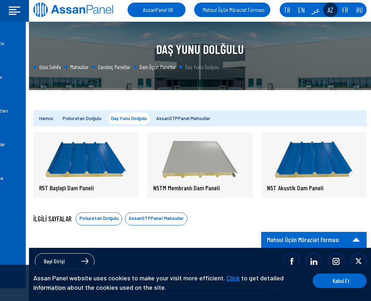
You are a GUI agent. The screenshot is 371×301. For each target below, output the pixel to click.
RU (359, 9)
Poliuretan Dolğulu (82, 118)
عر (316, 9)
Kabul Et (339, 280)
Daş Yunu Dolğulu (129, 118)
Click (233, 278)
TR (287, 9)
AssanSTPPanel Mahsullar (183, 118)
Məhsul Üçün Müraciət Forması (233, 9)
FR (345, 9)
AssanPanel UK (158, 9)
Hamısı (46, 118)
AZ (330, 9)
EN (301, 9)
